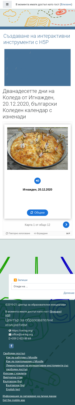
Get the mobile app (14, 400)
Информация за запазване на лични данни (29, 396)
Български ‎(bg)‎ (12, 381)
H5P (11, 68)
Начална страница (16, 52)
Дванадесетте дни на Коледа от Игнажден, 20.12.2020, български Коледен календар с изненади (35, 78)
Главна (22, 68)
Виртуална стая (13, 377)
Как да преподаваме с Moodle (24, 361)
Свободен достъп (14, 353)
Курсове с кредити (14, 373)
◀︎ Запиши (20, 280)
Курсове (37, 52)
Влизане (66, 4)
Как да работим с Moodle (21, 357)
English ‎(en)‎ (13, 389)
